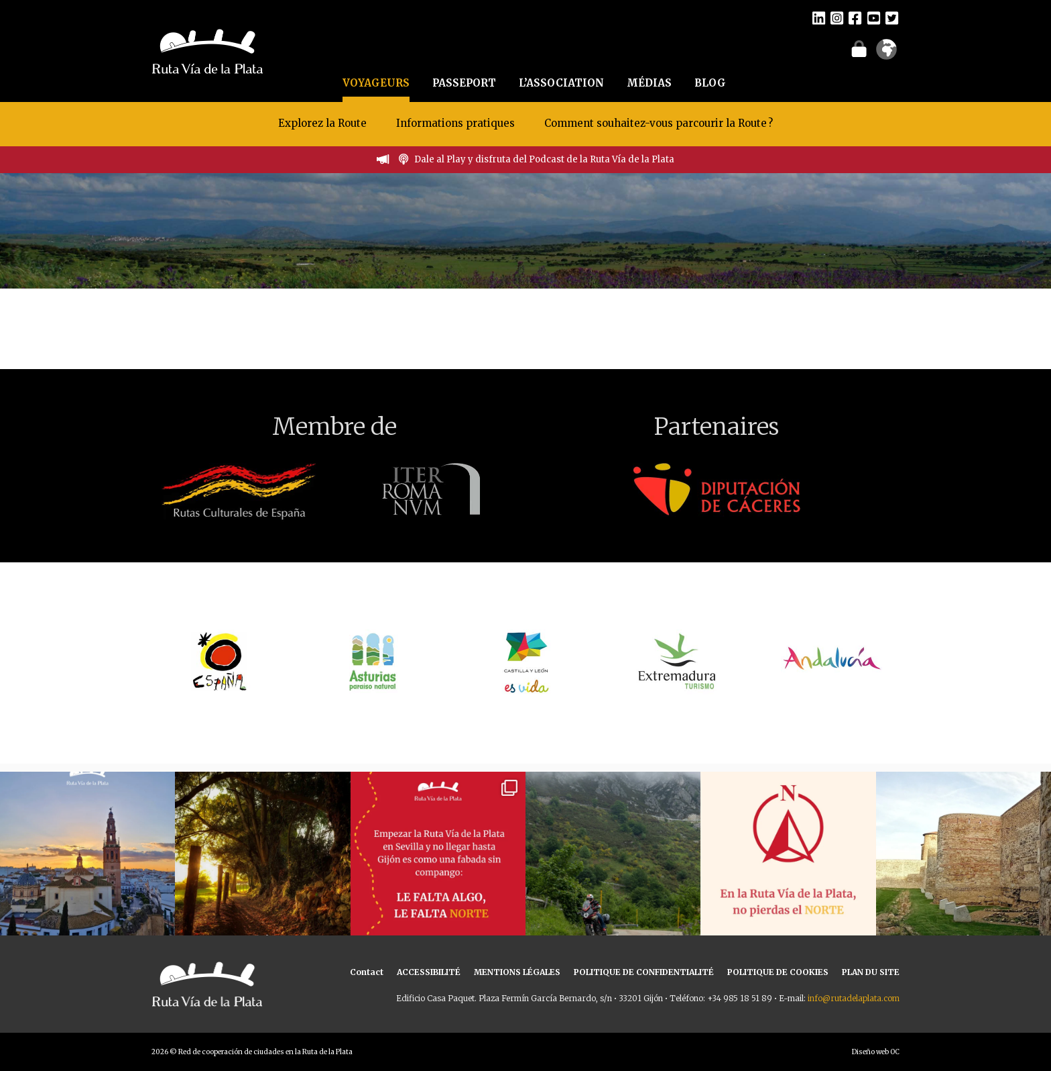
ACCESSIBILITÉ (428, 972)
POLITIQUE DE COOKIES (777, 972)
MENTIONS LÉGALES (517, 972)
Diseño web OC (876, 1052)
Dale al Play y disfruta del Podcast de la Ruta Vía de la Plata (544, 159)
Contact (366, 972)
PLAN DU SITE (871, 972)
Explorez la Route (322, 123)
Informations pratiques (456, 123)
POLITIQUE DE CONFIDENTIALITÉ (644, 972)
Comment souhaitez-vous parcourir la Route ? (658, 123)
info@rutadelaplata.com (854, 998)
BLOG (710, 82)
